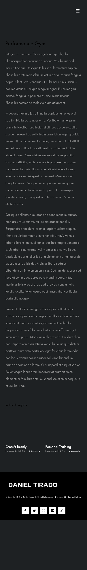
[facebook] (25, 510)
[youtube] (52, 510)
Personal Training (58, 446)
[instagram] (43, 510)
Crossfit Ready (16, 446)
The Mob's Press (74, 496)
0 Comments (34, 450)
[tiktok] (61, 510)
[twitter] (34, 510)
